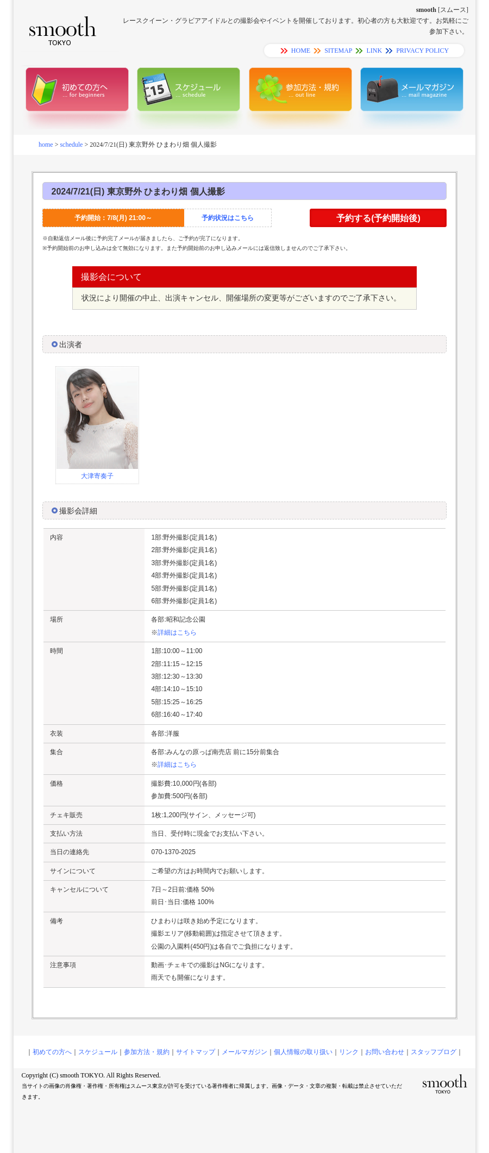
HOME (300, 50)
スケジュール (97, 1052)
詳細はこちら (177, 632)
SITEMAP (338, 50)
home (46, 144)
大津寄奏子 (97, 476)
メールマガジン (244, 1052)
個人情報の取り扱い (303, 1052)
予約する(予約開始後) (378, 218)
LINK (374, 50)
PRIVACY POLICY (422, 50)
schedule (71, 144)
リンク (349, 1052)
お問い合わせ (384, 1052)
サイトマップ (195, 1052)
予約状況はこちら (228, 218)
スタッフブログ (433, 1052)
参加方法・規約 (147, 1052)
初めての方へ (52, 1052)
